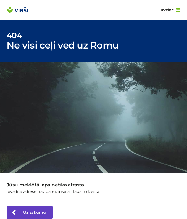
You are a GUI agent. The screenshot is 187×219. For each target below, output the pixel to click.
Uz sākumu (28, 212)
